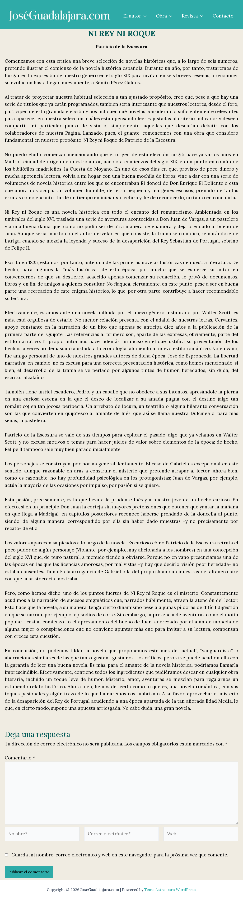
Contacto (223, 16)
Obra (164, 16)
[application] (143, 16)
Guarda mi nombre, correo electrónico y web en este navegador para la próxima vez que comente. (119, 857)
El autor (134, 16)
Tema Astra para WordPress (170, 889)
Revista (192, 16)
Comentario (20, 758)
